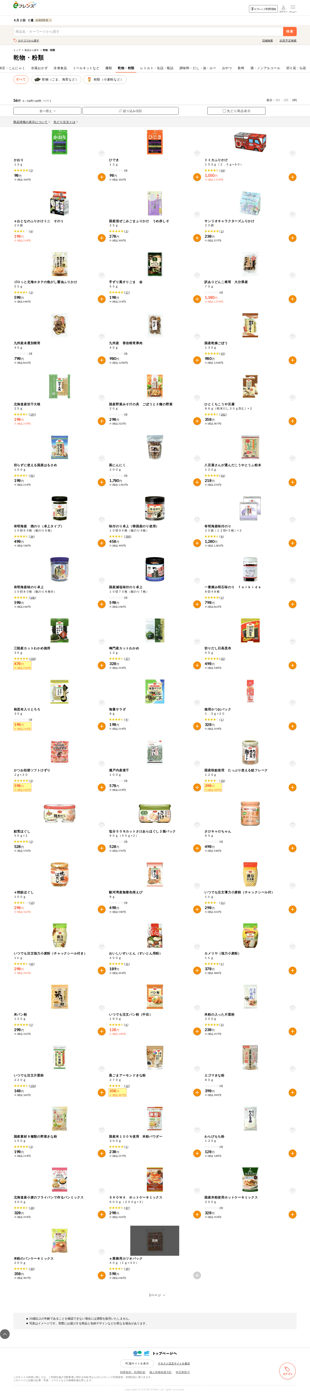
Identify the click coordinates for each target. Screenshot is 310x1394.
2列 (286, 100)
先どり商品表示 (237, 111)
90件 (46, 101)
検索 (290, 31)
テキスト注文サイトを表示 (174, 1363)
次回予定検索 (288, 40)
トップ (17, 50)
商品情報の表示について (31, 122)
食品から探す (31, 50)
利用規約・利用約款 (133, 1372)
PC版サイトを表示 (137, 1363)
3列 (294, 100)
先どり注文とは (66, 122)
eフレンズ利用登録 (263, 9)
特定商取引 (183, 1372)
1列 (277, 100)
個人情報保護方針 (160, 1372)
